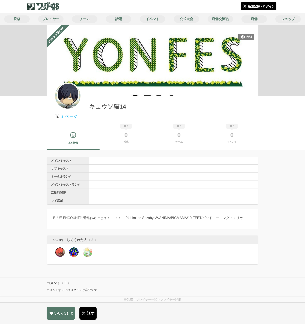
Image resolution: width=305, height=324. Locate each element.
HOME (128, 299)
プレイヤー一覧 (146, 299)
